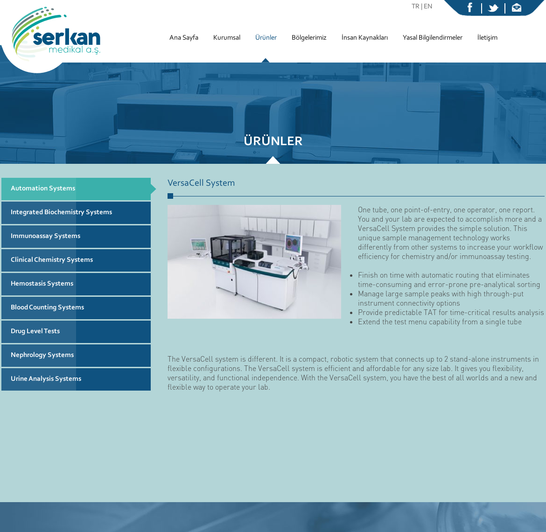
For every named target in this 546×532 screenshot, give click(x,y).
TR (416, 6)
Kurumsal (226, 38)
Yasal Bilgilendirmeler (432, 38)
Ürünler (266, 38)
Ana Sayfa (183, 38)
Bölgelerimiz (309, 38)
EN (428, 6)
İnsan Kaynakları (365, 38)
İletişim (487, 38)
